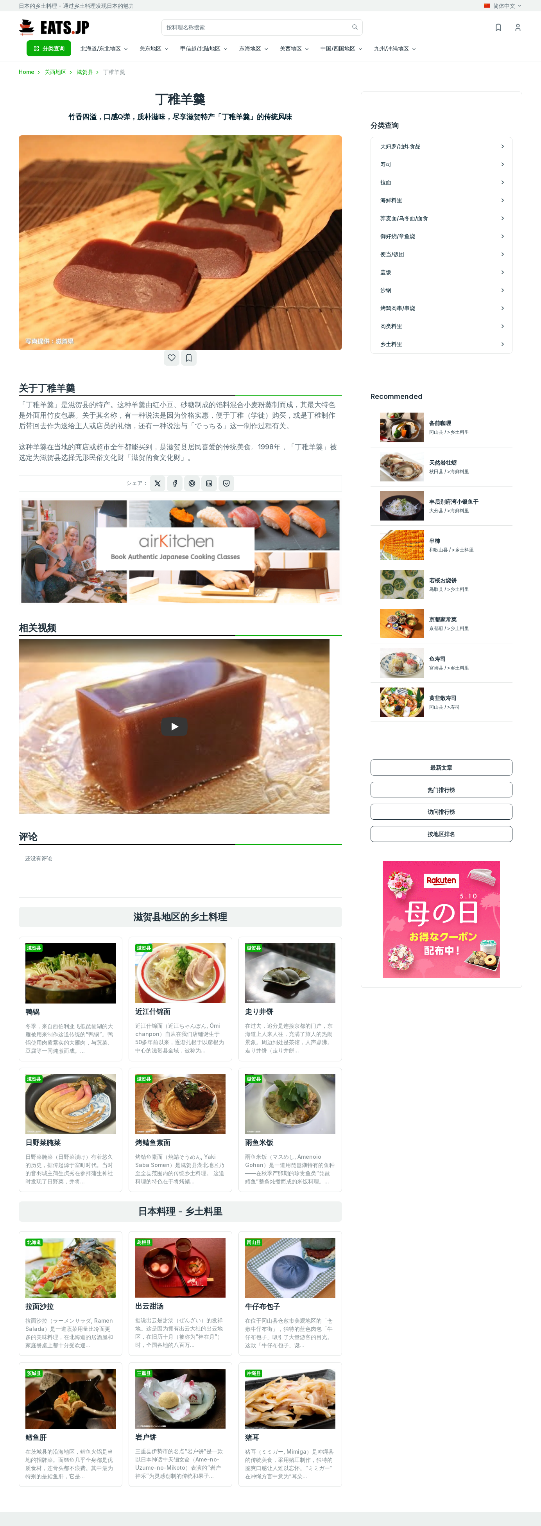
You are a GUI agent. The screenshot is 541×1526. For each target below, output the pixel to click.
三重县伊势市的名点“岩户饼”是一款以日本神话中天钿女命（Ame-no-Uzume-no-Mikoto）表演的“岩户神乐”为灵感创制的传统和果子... (179, 1403)
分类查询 (48, 48)
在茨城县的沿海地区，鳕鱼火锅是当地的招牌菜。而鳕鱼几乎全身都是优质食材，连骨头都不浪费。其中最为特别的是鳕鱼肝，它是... (69, 1463)
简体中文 (499, 5)
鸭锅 (32, 1012)
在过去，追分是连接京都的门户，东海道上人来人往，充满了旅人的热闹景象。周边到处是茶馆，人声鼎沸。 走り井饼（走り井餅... (289, 1038)
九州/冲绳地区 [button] (391, 48)
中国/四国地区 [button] (338, 48)
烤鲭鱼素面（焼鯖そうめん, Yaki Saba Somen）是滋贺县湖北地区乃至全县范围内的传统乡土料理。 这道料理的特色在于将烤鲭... (179, 1169)
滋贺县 (88, 71)
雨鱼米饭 (259, 1142)
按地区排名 (441, 732)
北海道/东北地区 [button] (101, 48)
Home (30, 71)
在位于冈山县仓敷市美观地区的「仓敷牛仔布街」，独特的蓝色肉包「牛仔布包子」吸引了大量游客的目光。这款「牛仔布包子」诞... (289, 1332)
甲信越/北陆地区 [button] (200, 48)
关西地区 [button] (291, 48)
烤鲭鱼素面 (152, 1142)
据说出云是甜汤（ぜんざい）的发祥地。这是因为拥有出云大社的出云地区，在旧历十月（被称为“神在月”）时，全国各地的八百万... (179, 1332)
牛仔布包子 (262, 1306)
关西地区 (59, 71)
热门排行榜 (441, 688)
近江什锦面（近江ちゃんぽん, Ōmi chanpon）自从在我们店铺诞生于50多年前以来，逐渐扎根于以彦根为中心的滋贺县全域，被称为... (179, 1038)
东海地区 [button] (250, 48)
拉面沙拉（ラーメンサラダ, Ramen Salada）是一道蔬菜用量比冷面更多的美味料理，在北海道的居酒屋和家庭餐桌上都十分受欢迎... (69, 1332)
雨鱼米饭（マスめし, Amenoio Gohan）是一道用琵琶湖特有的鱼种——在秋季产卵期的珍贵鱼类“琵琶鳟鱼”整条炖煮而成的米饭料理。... (290, 1169)
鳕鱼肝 (36, 1437)
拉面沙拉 (39, 1306)
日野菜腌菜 (43, 1142)
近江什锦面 (152, 1011)
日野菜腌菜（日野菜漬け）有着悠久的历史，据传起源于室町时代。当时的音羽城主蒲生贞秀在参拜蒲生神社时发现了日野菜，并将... (69, 1169)
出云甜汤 (149, 1306)
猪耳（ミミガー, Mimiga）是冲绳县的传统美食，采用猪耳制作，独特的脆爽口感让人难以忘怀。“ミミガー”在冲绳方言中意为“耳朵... (289, 1403)
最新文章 (441, 666)
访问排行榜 (441, 710)
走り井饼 (259, 1011)
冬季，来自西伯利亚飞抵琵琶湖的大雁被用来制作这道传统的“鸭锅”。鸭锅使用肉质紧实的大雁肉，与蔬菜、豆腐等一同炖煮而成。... (69, 1038)
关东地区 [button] (150, 48)
